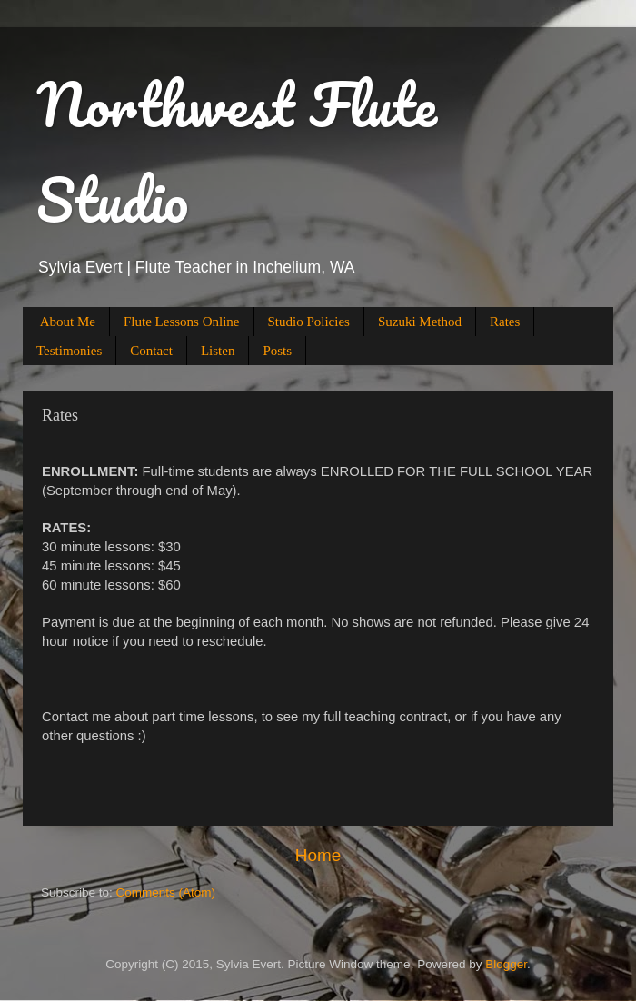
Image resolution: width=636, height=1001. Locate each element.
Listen (218, 350)
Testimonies (69, 350)
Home (318, 855)
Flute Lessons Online (182, 321)
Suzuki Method (420, 321)
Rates (505, 321)
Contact (151, 350)
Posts (277, 350)
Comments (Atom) (166, 892)
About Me (67, 321)
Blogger (506, 964)
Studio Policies (309, 321)
